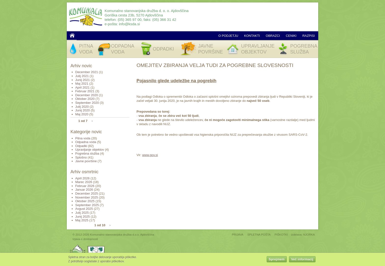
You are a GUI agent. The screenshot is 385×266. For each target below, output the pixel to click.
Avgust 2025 (84, 209)
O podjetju (228, 36)
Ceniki (291, 36)
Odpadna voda (85, 142)
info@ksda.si (129, 24)
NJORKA (309, 234)
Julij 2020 (82, 106)
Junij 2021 (82, 80)
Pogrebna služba (87, 153)
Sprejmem (277, 259)
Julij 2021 (82, 76)
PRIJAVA (237, 234)
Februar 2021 (85, 91)
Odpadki (81, 146)
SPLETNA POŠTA (259, 234)
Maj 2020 (81, 114)
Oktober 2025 (85, 201)
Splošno (81, 157)
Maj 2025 (81, 220)
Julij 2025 (82, 212)
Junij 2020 (82, 110)
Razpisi (308, 36)
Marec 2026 (83, 182)
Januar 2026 (84, 189)
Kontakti (252, 36)
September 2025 (87, 205)
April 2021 (82, 87)
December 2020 (86, 95)
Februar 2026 (85, 186)
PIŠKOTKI (281, 234)
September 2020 (87, 103)
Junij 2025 (82, 216)
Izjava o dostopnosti (85, 238)
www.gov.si (150, 155)
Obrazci (273, 36)
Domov (72, 35)
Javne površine (86, 161)
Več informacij (302, 259)
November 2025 (86, 197)
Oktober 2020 (85, 99)
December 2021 (86, 72)
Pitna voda (82, 138)
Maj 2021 (81, 83)
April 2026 (82, 178)
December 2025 (86, 193)
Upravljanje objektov (89, 149)
